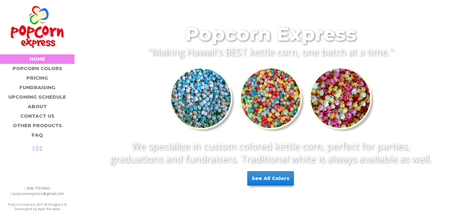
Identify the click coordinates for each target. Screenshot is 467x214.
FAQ (37, 135)
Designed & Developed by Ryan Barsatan (40, 206)
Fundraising (37, 87)
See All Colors (270, 177)
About (37, 106)
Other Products (37, 125)
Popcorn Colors (37, 68)
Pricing (37, 78)
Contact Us (37, 116)
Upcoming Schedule (37, 97)
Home (37, 59)
